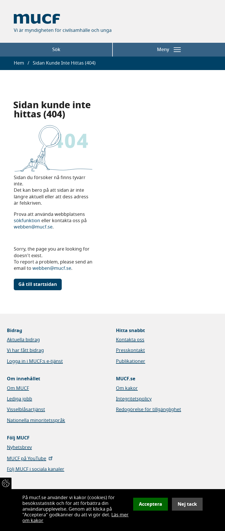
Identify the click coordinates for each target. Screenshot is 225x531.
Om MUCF (18, 388)
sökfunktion (27, 220)
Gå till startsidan (37, 284)
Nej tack (187, 504)
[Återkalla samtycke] (5, 483)
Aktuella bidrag (23, 339)
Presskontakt (130, 350)
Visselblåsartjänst (26, 409)
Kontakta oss (130, 339)
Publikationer (130, 361)
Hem (19, 63)
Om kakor (127, 388)
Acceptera (150, 504)
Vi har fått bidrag (25, 350)
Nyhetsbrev (19, 447)
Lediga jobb (19, 399)
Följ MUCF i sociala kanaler (35, 469)
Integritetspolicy (134, 399)
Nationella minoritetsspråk (36, 420)
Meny (169, 49)
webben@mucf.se (33, 227)
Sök (56, 49)
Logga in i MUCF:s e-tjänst (35, 361)
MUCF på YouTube (30, 458)
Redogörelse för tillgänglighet (148, 409)
